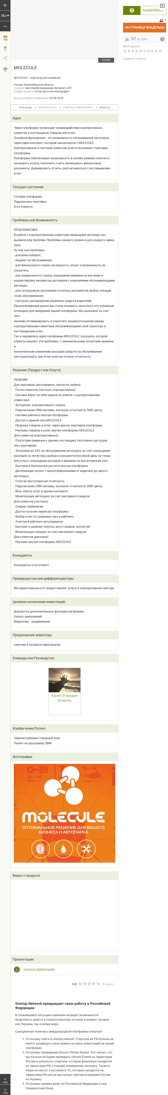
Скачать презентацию (39, 969)
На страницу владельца (145, 26)
